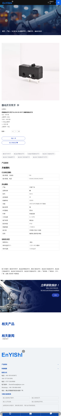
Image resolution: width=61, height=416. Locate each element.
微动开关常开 (7, 154)
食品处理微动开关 (19, 154)
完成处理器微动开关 (33, 154)
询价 (13, 138)
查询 (55, 295)
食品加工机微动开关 (48, 154)
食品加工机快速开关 (24, 157)
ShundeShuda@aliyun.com (16, 384)
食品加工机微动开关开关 (40, 157)
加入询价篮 (13, 142)
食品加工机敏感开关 (9, 157)
